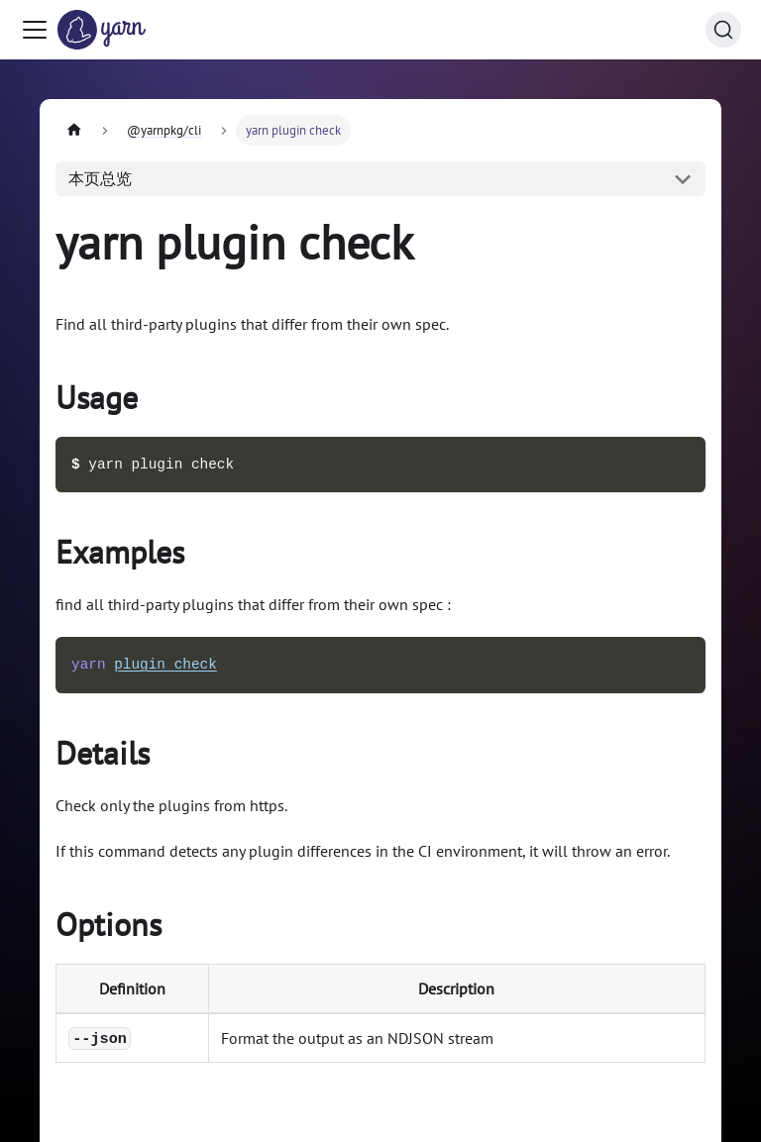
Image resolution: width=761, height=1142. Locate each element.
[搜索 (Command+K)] (723, 30)
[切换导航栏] (35, 30)
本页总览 (100, 178)
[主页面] (74, 130)
